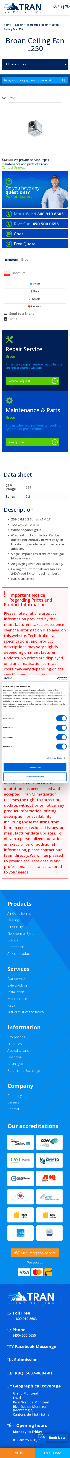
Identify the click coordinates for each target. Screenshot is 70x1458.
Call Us (17, 1453)
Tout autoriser (35, 767)
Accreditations (18, 1050)
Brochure (15, 273)
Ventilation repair (37, 24)
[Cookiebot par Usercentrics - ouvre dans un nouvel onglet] (51, 678)
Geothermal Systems (23, 933)
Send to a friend (22, 314)
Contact (13, 1109)
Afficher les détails (54, 758)
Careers (13, 1102)
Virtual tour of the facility (25, 1012)
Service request (18, 381)
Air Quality (15, 927)
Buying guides (17, 1064)
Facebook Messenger (32, 1346)
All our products (19, 953)
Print (13, 319)
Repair (19, 24)
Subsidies (14, 1043)
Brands (12, 940)
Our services (16, 978)
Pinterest (35, 306)
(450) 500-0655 (24, 1335)
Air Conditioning (19, 913)
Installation (15, 992)
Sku (5, 98)
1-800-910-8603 (25, 1318)
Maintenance (17, 998)
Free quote (15, 442)
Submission (22, 1359)
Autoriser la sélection (35, 777)
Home (7, 24)
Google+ (35, 299)
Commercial (16, 947)
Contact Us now (13, 167)
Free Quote (52, 1453)
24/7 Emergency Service (35, 1253)
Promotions (16, 1037)
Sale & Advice (17, 985)
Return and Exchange (23, 1070)
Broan (43, 164)
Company (14, 1095)
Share (35, 291)
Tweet (35, 283)
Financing (14, 1057)
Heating (13, 920)
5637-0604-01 (30, 1373)
